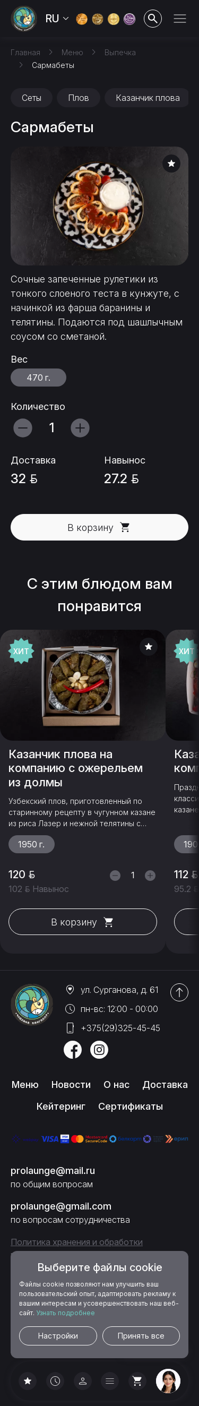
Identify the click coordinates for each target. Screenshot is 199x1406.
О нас (116, 1084)
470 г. (38, 377)
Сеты (31, 97)
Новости (71, 1084)
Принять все (141, 1335)
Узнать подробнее (65, 1313)
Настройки (58, 1335)
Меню (25, 1084)
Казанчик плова (148, 97)
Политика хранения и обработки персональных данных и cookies (77, 1248)
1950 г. (31, 844)
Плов (78, 97)
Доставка (165, 1084)
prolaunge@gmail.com (61, 1206)
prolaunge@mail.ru (53, 1170)
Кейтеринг (61, 1106)
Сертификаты (130, 1106)
